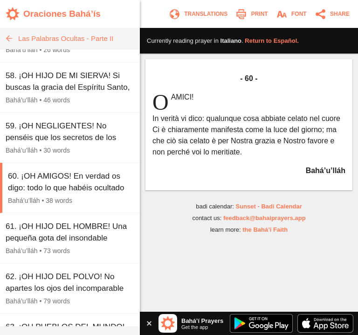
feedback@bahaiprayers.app (264, 217)
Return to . (272, 40)
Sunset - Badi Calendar (268, 206)
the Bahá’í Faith (265, 229)
